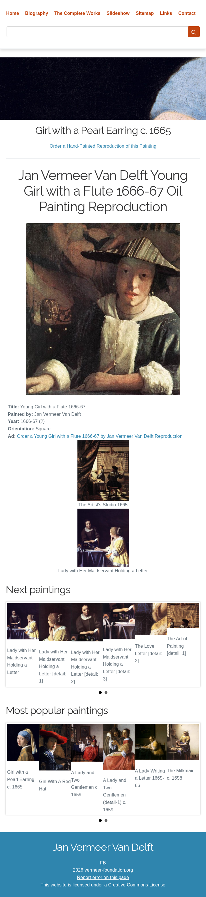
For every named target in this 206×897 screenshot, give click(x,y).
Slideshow (118, 13)
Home (12, 13)
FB (103, 862)
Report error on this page (103, 877)
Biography (36, 13)
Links (166, 13)
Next (191, 644)
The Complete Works (77, 13)
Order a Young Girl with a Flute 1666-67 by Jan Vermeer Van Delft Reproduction (99, 436)
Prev (14, 644)
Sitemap (145, 13)
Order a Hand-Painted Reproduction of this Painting (103, 146)
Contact (187, 13)
